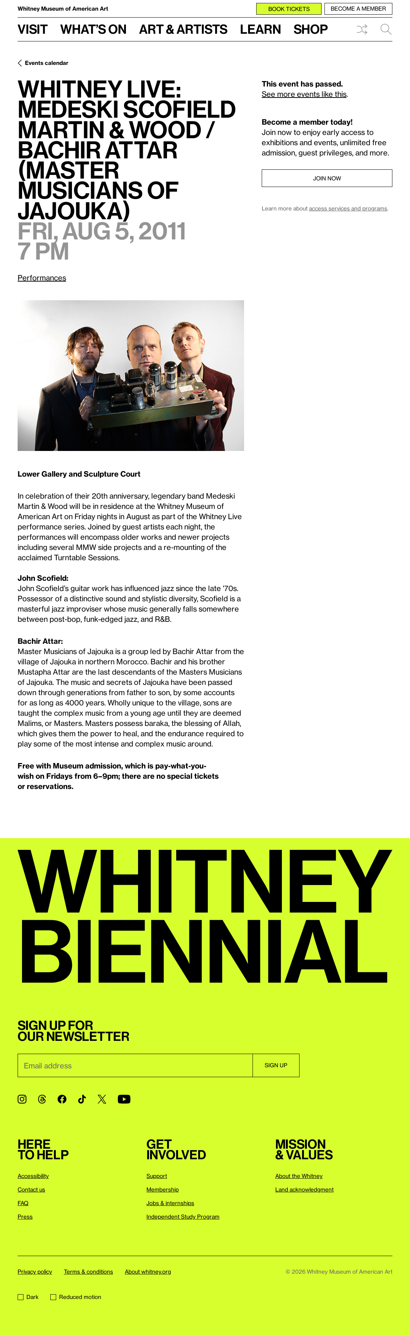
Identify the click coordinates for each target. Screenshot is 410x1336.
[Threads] (42, 1099)
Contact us (31, 1189)
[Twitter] (102, 1099)
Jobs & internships (170, 1203)
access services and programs (348, 208)
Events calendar (46, 62)
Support (156, 1175)
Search (386, 29)
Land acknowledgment (304, 1189)
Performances (42, 277)
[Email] (135, 1065)
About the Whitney (299, 1175)
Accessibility (33, 1175)
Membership (162, 1189)
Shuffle (362, 29)
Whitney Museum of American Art (63, 8)
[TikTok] (82, 1099)
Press (25, 1216)
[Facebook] (62, 1099)
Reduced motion (75, 1296)
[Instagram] (22, 1099)
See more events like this (304, 93)
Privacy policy (35, 1271)
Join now (327, 178)
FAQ (23, 1203)
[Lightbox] (131, 375)
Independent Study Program (182, 1216)
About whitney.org (148, 1271)
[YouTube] (124, 1099)
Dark (28, 1296)
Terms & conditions (88, 1271)
